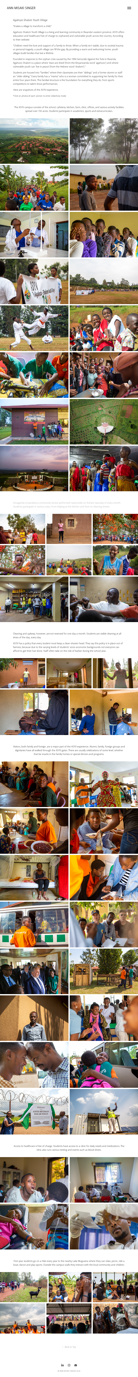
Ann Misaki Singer (21, 8)
